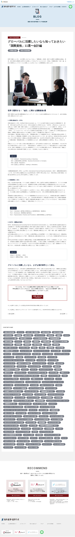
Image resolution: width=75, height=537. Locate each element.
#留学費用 (18, 344)
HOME (19, 6)
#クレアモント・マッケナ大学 (12, 394)
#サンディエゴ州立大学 (40, 403)
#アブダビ (59, 428)
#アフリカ (24, 369)
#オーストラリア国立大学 (47, 407)
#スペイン (33, 438)
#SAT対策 (19, 357)
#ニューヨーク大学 (26, 351)
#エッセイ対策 (8, 344)
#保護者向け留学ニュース (11, 351)
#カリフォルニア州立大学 (11, 379)
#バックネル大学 (47, 354)
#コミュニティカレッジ (39, 363)
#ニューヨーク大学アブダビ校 (53, 441)
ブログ (50, 6)
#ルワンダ (33, 369)
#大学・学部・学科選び (32, 332)
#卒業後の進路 (13, 50)
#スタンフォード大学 (34, 413)
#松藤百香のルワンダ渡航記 (11, 369)
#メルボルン (8, 375)
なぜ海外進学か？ (26, 6)
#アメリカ (20, 332)
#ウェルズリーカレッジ (46, 369)
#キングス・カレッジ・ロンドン (13, 416)
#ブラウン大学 (53, 372)
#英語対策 (36, 341)
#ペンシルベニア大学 (33, 397)
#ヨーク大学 (33, 425)
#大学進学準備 (49, 428)
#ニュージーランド (9, 363)
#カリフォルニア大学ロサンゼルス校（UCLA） (26, 375)
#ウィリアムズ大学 (9, 444)
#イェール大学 (49, 379)
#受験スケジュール (37, 379)
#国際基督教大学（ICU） (47, 391)
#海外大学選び (28, 335)
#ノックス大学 (30, 360)
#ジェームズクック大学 (57, 416)
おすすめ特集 (57, 6)
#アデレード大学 (33, 447)
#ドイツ (59, 379)
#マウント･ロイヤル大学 (23, 431)
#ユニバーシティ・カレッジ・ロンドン (52, 382)
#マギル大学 (60, 391)
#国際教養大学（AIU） (10, 403)
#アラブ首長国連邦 (47, 397)
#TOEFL (59, 385)
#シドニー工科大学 (56, 419)
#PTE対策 (39, 435)
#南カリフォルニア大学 (31, 407)
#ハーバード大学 (53, 360)
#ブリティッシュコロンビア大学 (22, 354)
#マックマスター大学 (54, 422)
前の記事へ (12, 313)
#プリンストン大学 (51, 388)
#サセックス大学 (9, 431)
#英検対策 (58, 369)
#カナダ (67, 335)
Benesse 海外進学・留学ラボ (9, 6)
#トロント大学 (55, 351)
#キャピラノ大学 (31, 422)
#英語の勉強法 (37, 344)
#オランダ (7, 354)
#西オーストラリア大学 (47, 385)
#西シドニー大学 (9, 413)
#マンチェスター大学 (25, 403)
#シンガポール (24, 379)
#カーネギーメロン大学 (30, 416)
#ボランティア (21, 366)
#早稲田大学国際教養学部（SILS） (48, 425)
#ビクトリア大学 (23, 438)
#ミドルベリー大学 (54, 375)
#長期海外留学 (54, 410)
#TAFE (64, 375)
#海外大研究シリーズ (25, 338)
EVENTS (64, 6)
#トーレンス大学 (20, 397)
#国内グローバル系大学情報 (60, 341)
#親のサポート (8, 372)
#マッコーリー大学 (20, 447)
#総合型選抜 (42, 422)
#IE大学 (35, 431)
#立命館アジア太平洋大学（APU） (13, 391)
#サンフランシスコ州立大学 (25, 419)
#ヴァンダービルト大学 (31, 391)
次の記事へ (63, 313)
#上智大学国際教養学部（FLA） (13, 435)
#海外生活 (50, 335)
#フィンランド (8, 447)
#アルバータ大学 (21, 413)
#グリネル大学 (26, 428)
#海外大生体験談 (57, 332)
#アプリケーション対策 (10, 338)
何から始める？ (44, 6)
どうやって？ (35, 6)
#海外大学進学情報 (25, 50)
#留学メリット (64, 372)
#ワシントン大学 (9, 357)
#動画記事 (27, 344)
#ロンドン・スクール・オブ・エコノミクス (15, 410)
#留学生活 (27, 341)
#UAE (57, 438)
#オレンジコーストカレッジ (41, 351)
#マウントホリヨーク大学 (11, 425)
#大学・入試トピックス (10, 347)
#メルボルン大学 (24, 347)
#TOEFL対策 (60, 347)
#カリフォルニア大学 (34, 366)
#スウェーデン (43, 416)
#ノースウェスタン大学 (46, 431)
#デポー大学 (36, 354)
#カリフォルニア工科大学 (36, 388)
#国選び (59, 335)
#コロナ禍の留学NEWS (40, 338)
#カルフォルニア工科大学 (49, 413)
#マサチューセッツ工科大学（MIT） (23, 400)
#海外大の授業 (8, 341)
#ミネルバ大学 (41, 360)
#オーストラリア (40, 335)
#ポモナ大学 (60, 363)
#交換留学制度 (40, 400)
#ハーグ (64, 438)
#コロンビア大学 (27, 394)
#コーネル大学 (8, 397)
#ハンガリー (8, 400)
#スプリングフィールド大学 (52, 435)
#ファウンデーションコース (56, 394)
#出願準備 (18, 335)
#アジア (51, 363)
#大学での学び (8, 335)
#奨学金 (34, 347)
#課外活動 (56, 344)
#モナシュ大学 (43, 410)
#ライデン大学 (52, 357)
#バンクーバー (47, 444)
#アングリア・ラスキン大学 (11, 428)
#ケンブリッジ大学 (40, 394)
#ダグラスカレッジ (20, 372)
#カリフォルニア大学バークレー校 (37, 372)
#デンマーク (33, 410)
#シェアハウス (47, 366)
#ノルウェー (53, 403)
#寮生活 (42, 347)
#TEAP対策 (58, 397)
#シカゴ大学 (34, 385)
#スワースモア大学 (9, 366)
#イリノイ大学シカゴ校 (46, 438)
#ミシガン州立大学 (59, 444)
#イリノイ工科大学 (37, 441)
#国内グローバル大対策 (24, 363)
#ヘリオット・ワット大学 (33, 444)
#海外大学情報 (45, 332)
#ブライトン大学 (28, 435)
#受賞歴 (44, 375)
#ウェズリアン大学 (30, 357)
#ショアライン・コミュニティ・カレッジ (57, 400)
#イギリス (18, 341)
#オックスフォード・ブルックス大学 (14, 422)
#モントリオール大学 (23, 441)
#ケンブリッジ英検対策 (20, 388)
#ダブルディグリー (9, 419)
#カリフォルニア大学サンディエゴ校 (14, 382)
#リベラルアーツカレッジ (62, 354)
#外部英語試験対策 (54, 338)
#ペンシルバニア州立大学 (42, 419)
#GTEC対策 (8, 388)
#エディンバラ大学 (9, 441)
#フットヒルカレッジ (10, 438)
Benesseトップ (71, 1)
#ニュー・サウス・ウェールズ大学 (13, 407)
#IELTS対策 (42, 357)
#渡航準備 (50, 347)
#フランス (20, 444)
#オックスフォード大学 (21, 385)
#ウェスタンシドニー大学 (33, 382)
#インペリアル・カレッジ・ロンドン (14, 360)
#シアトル (23, 425)
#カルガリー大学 (37, 428)
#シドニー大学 (8, 385)
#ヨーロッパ (66, 351)
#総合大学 (56, 366)
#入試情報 (47, 344)
